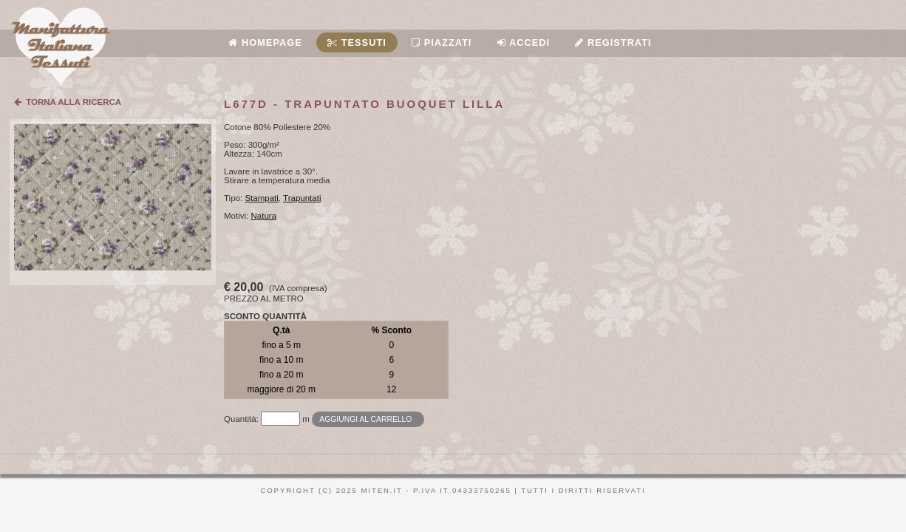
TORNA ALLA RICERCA (67, 102)
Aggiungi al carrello (365, 419)
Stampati (261, 198)
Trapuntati (302, 198)
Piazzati (441, 42)
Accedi (523, 42)
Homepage (265, 42)
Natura (264, 215)
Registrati (613, 42)
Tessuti (356, 42)
